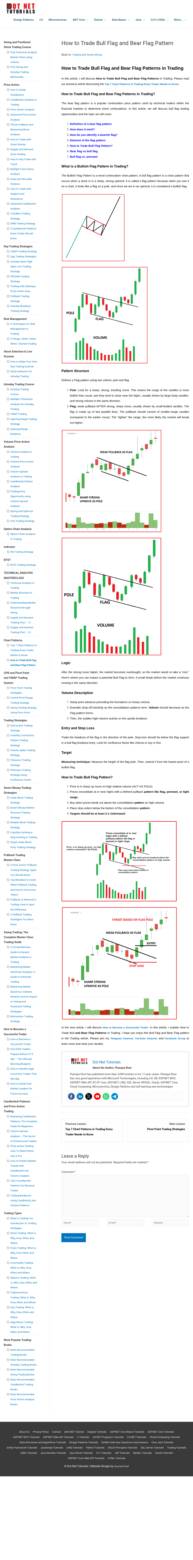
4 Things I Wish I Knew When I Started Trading (23, 363)
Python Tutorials (135, 1531)
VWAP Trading (19, 443)
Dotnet (98, 19)
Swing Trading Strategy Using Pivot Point (23, 756)
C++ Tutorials (154, 1536)
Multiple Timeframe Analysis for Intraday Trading (23, 433)
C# (41, 19)
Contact (52, 1515)
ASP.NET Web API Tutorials (73, 1520)
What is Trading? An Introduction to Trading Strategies (22, 1296)
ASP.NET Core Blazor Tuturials (129, 1515)
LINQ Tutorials (113, 1531)
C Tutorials (100, 1520)
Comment (68, 1172)
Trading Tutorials (49, 1536)
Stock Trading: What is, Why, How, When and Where (22, 1311)
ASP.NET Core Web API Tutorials (109, 1541)
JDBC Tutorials (72, 1536)
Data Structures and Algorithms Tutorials (69, 1525)
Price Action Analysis (23, 109)
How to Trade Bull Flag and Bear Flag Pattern (22, 704)
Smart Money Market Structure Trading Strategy (23, 861)
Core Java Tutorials (23, 1531)
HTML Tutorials (142, 1541)
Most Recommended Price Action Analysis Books (23, 1483)
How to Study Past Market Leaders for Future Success (22, 1152)
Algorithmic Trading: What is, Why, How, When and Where (23, 1405)
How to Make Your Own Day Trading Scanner (21, 390)
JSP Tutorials (175, 1536)
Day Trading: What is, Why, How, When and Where (23, 1390)
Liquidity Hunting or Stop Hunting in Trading (22, 886)
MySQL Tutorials (52, 1541)
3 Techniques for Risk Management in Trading (23, 348)
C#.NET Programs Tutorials (128, 1520)
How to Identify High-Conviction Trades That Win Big (23, 1137)
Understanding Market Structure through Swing (20, 641)
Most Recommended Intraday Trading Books (23, 1443)
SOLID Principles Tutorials (165, 1531)
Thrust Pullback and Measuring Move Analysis (22, 129)
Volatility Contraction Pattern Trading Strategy (23, 789)
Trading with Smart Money (88, 54)
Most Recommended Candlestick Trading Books (23, 1468)
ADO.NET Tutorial (71, 1515)
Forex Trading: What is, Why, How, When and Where (22, 1326)
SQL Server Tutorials (22, 1536)
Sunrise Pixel (121, 1549)
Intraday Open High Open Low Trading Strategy (22, 280)
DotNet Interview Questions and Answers (159, 1525)
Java (138, 19)
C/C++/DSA (158, 19)
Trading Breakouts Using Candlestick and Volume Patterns (23, 1274)
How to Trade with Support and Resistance (21, 193)
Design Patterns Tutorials (115, 1525)
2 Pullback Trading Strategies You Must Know (23, 983)
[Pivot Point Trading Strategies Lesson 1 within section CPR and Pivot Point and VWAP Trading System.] (158, 1129)
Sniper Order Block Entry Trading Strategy (22, 901)
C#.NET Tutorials (159, 1520)
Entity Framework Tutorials (55, 1531)
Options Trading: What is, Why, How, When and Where (22, 1356)
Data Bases (119, 19)
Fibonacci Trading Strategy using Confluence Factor (21, 823)
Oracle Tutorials (76, 1541)
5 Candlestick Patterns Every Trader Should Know (23, 238)
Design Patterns (24, 19)
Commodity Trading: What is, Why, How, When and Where (23, 1341)
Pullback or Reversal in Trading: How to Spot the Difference (23, 968)
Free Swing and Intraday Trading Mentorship (20, 72)
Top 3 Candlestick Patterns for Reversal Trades (23, 1259)
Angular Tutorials (96, 1515)
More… (178, 19)
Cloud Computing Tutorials (24, 1525)
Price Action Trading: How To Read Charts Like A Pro (23, 1224)
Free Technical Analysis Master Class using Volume (22, 57)
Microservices (57, 19)
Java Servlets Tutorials (99, 1536)
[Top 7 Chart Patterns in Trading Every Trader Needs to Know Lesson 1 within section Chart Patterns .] (92, 1129)
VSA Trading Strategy (23, 550)
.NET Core (78, 19)
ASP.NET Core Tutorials (166, 1515)
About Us (16, 1515)
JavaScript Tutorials (88, 1531)
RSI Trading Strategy (23, 581)
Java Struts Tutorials (130, 1536)
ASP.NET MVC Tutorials (38, 1520)
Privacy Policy (34, 1515)
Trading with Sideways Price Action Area (19, 305)
